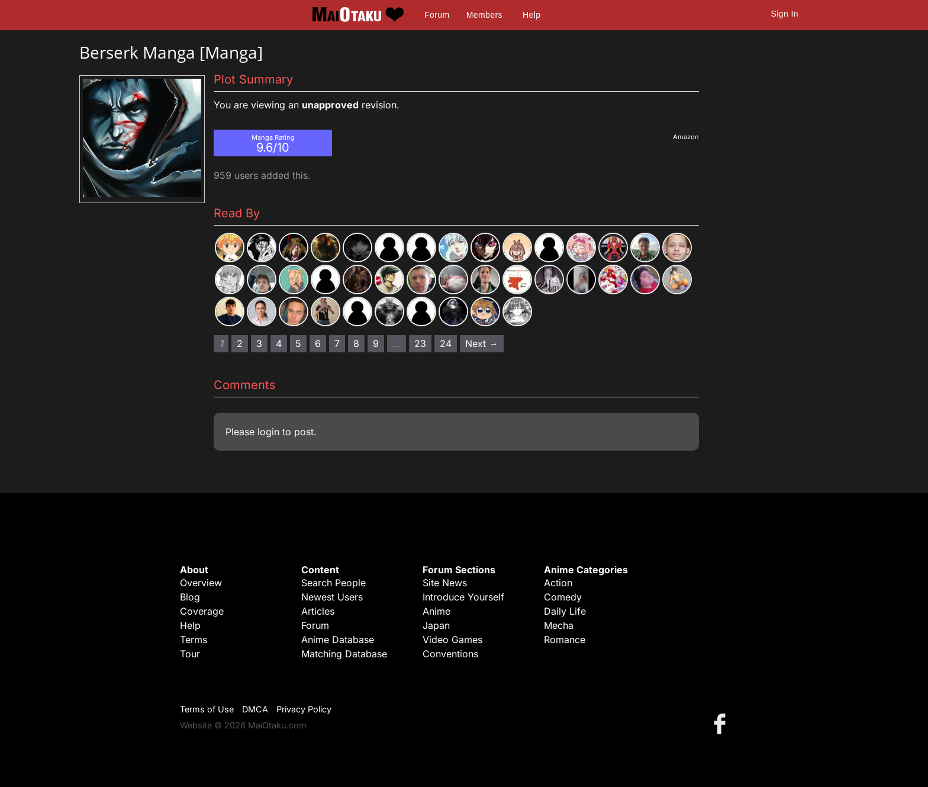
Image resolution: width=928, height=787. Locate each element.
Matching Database (344, 654)
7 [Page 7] (337, 343)
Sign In (784, 13)
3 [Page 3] (259, 343)
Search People (333, 583)
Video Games (452, 639)
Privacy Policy (303, 709)
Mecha (558, 625)
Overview (201, 583)
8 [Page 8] (356, 343)
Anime (436, 611)
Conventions (450, 654)
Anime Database (337, 639)
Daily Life (565, 611)
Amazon (686, 137)
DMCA (255, 709)
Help (531, 15)
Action (558, 583)
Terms (193, 639)
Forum (436, 15)
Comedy (563, 597)
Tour (190, 654)
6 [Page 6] (318, 343)
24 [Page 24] (446, 343)
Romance (564, 639)
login (268, 432)
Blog (190, 597)
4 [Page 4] (279, 343)
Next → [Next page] (481, 343)
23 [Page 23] (420, 343)
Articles (317, 611)
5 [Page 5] (298, 343)
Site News (445, 583)
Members (484, 15)
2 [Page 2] (240, 343)
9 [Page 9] (376, 343)
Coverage (202, 611)
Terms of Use (207, 709)
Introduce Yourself (463, 597)
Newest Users (332, 597)
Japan (436, 625)
